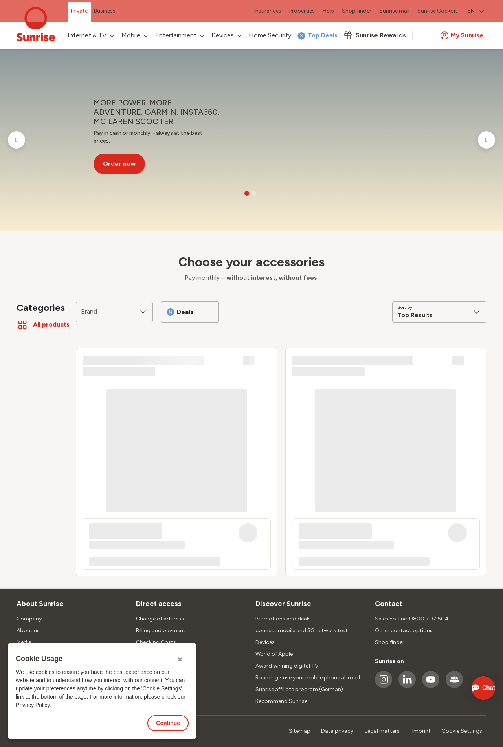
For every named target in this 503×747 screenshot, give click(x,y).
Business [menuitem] (105, 10)
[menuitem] (475, 12)
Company (29, 618)
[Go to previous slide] (16, 140)
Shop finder (389, 642)
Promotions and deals (283, 618)
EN (476, 10)
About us (28, 630)
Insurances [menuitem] (267, 10)
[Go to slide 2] (254, 193)
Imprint (421, 731)
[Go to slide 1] (246, 193)
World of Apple (274, 654)
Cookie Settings (462, 731)
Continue (168, 723)
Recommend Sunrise (281, 701)
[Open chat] (472, 688)
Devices (265, 642)
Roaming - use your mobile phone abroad (307, 677)
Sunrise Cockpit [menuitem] (437, 10)
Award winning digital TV (287, 666)
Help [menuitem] (328, 10)
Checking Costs (156, 642)
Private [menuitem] (79, 10)
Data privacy (337, 731)
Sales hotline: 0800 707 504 (412, 618)
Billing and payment (160, 630)
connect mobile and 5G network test (301, 630)
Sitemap (299, 731)
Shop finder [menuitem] (356, 10)
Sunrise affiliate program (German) (299, 689)
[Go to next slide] (486, 140)
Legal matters (382, 731)
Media (24, 642)
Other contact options (404, 630)
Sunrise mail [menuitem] (394, 10)
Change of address (160, 618)
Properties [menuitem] (302, 10)
